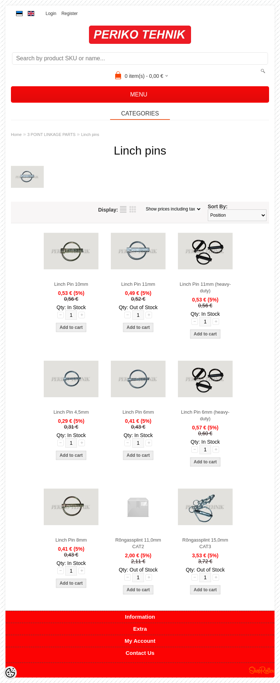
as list (123, 209)
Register (69, 13)
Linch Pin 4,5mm (71, 412)
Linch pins (90, 134)
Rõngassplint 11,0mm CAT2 (138, 543)
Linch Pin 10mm (71, 284)
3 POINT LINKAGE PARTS (51, 134)
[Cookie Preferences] (10, 672)
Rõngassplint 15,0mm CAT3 (205, 543)
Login (51, 13)
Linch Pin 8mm (71, 540)
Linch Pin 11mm (138, 284)
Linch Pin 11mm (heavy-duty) (205, 287)
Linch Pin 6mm (138, 412)
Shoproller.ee (262, 670)
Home (16, 134)
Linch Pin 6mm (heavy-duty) (205, 415)
